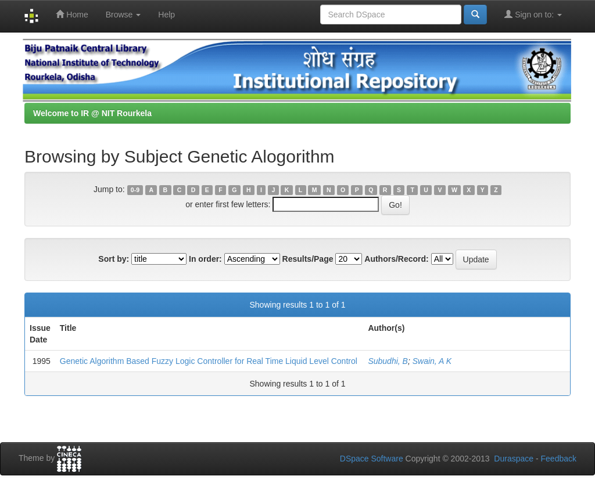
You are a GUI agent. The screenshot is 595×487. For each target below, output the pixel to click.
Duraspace (513, 458)
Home (72, 14)
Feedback (558, 458)
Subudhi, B (388, 361)
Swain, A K (432, 361)
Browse (123, 14)
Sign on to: (533, 14)
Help (166, 14)
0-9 (135, 189)
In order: (205, 259)
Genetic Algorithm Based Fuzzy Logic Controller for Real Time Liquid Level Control (208, 361)
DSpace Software (371, 458)
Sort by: (113, 259)
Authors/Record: (396, 259)
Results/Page (308, 259)
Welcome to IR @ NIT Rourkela (92, 113)
